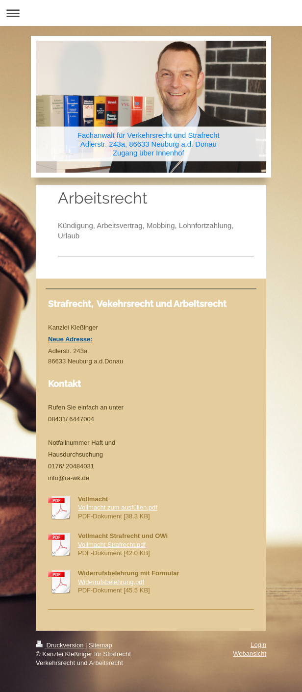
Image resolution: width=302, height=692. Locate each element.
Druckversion (60, 645)
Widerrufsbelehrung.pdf (111, 582)
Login (258, 644)
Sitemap (100, 645)
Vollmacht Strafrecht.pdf (112, 544)
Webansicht (249, 653)
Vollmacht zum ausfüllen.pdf (117, 507)
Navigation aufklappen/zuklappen (151, 13)
